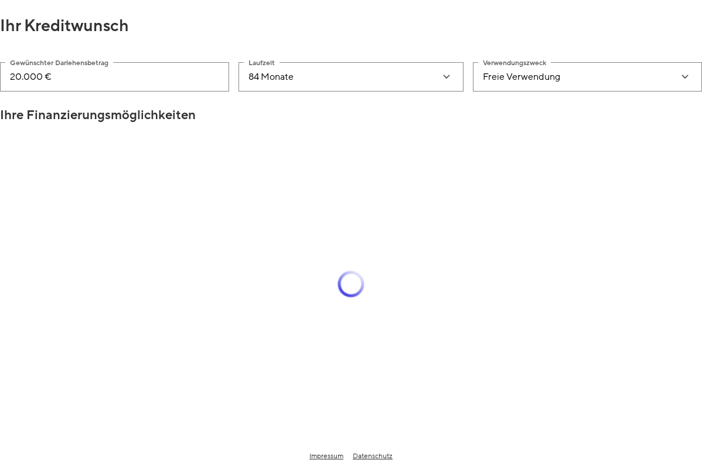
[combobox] (339, 77)
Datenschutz (373, 456)
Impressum (326, 456)
